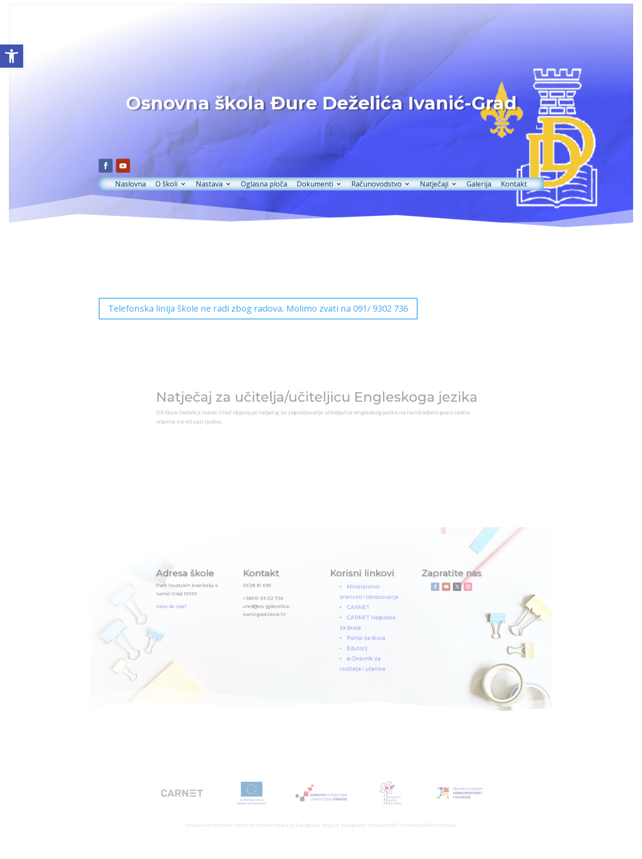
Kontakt (491, 177)
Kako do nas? (201, 609)
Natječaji (421, 177)
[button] (11, 56)
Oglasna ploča (270, 177)
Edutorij (350, 643)
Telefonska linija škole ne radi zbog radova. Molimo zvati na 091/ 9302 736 (265, 308)
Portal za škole (357, 634)
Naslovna (152, 177)
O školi (184, 177)
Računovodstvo (370, 177)
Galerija (461, 177)
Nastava (222, 177)
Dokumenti (316, 177)
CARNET (351, 610)
